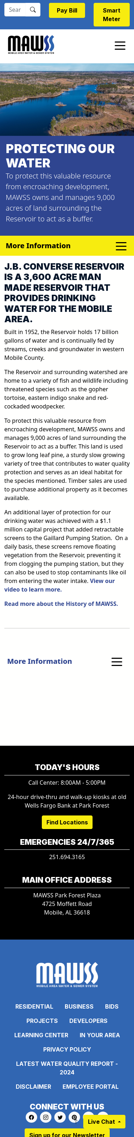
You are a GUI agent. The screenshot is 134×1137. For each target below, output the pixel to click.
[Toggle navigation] (120, 45)
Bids (112, 1006)
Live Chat (102, 1121)
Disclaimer (33, 1086)
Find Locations (67, 822)
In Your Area (100, 1035)
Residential (34, 1006)
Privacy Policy (67, 1049)
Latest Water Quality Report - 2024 (67, 1068)
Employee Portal (91, 1086)
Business (79, 1006)
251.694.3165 (67, 857)
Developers (88, 1020)
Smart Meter (111, 15)
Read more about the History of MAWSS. (61, 604)
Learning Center (41, 1035)
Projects (42, 1020)
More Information (39, 661)
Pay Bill (67, 10)
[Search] (15, 9)
